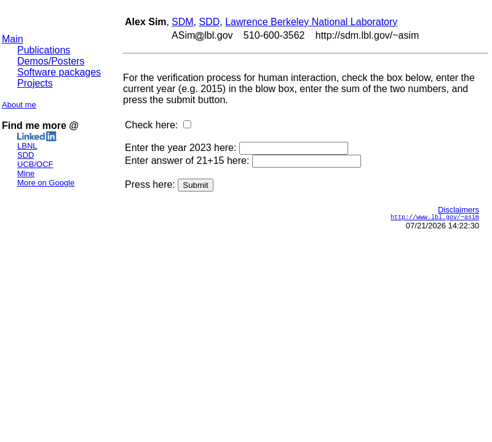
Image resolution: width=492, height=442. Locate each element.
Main (12, 39)
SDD (25, 155)
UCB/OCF (35, 164)
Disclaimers (458, 209)
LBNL (27, 145)
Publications (43, 50)
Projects (35, 83)
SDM (183, 22)
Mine (25, 173)
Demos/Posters (50, 61)
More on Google (45, 182)
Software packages (59, 72)
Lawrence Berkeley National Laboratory (311, 22)
